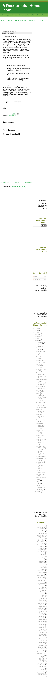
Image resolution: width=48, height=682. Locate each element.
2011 (36, 340)
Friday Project (42, 558)
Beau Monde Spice (40, 436)
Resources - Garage (42, 625)
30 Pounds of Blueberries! (40, 387)
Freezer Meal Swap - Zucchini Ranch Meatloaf (40, 465)
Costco (42, 548)
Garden (41, 561)
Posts (35, 276)
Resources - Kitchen (42, 631)
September (40, 346)
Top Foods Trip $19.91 (41, 459)
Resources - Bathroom (42, 607)
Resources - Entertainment (42, 620)
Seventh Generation (42, 651)
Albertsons (40, 532)
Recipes (32, 20)
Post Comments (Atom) (18, 186)
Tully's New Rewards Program (39, 365)
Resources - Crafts (42, 613)
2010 (36, 491)
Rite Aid (41, 645)
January (39, 489)
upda (42, 671)
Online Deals (42, 580)
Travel (42, 670)
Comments (36, 279)
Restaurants (42, 642)
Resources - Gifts (42, 628)
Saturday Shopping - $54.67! (40, 452)
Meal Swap (43, 572)
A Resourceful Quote (42, 527)
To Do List (41, 663)
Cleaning (41, 546)
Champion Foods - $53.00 (39, 432)
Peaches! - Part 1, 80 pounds (41, 370)
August (39, 349)
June (38, 480)
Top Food (41, 665)
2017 (36, 328)
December (40, 342)
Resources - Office (42, 639)
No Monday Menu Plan (40, 361)
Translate (41, 20)
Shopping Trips (42, 653)
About (10, 20)
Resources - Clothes (42, 610)
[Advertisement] (24, 25)
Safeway (41, 647)
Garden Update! (41, 407)
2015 (36, 332)
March (39, 486)
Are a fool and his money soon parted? (41, 403)
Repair (42, 605)
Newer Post (5, 182)
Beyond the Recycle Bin (40, 391)
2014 (36, 334)
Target (42, 657)
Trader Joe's (43, 666)
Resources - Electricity (42, 617)
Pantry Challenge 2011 (43, 591)
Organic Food (42, 584)
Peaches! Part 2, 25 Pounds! (40, 353)
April (38, 483)
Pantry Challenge (42, 587)
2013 (36, 336)
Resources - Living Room (43, 634)
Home (3, 20)
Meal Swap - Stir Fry (40, 357)
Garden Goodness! (40, 471)
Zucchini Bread (41, 456)
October (39, 344)
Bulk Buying (40, 541)
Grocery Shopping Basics (43, 567)
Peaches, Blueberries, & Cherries (40, 416)
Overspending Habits (40, 420)
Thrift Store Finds (43, 660)
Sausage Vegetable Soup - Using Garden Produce (41, 397)
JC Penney (40, 571)
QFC (42, 598)
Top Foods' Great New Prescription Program (40, 426)
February (40, 488)
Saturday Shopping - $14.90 (40, 411)
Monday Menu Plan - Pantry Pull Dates (41, 447)
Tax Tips (41, 658)
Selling (42, 648)
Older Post (28, 182)
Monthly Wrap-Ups (42, 578)
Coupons (41, 550)
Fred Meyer (42, 554)
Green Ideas (43, 563)
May (38, 482)
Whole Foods (42, 674)
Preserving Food (43, 596)
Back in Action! (8, 33)
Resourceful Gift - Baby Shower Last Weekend (41, 382)
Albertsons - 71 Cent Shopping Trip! (41, 441)
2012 (36, 338)
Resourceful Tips (20, 20)
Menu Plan (40, 576)
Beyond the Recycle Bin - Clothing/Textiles (41, 375)
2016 (36, 330)
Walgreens (41, 673)
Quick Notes (42, 600)
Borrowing (41, 540)
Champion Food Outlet (42, 544)
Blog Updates (12, 115)
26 (43, 525)
